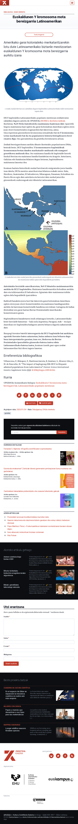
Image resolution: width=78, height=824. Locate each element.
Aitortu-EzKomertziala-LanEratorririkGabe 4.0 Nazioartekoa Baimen (43, 817)
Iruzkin (7, 617)
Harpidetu (61, 432)
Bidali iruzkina (11, 663)
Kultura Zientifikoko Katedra (23, 815)
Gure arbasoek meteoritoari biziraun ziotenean (25, 532)
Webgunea (8, 654)
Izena (6, 638)
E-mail (7, 646)
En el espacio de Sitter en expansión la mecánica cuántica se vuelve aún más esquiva (16, 694)
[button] (19, 395)
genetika (7, 413)
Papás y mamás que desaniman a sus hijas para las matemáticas (14, 712)
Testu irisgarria (39, 35)
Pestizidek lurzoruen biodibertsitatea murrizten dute (28, 517)
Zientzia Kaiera (13, 817)
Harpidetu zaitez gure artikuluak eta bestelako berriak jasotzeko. (35, 427)
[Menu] (72, 3)
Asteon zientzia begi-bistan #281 (13, 558)
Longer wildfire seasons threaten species (15, 729)
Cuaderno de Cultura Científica (17, 688)
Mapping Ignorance (12, 725)
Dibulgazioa (8, 12)
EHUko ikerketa (19, 12)
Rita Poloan (11, 535)
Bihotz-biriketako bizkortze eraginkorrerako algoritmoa (15, 573)
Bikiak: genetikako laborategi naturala (12, 586)
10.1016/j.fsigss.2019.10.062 (43, 370)
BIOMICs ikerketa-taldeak (53, 121)
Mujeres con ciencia (12, 706)
